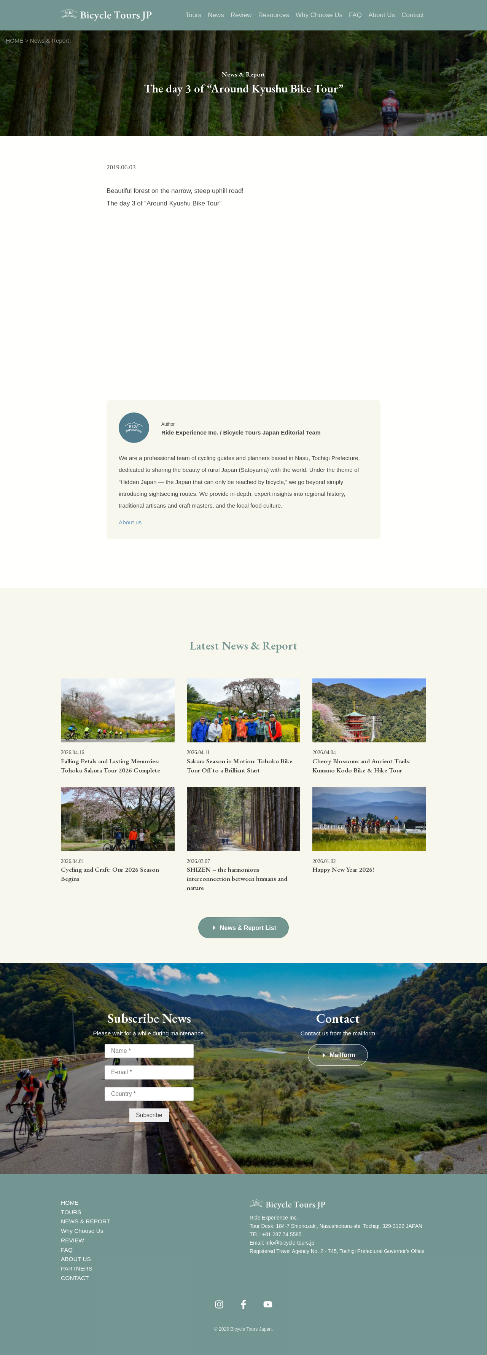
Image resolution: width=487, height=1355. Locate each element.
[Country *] (149, 1093)
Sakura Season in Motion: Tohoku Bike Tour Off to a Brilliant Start (240, 765)
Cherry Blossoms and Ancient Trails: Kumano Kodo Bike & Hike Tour (361, 765)
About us (130, 522)
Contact (412, 15)
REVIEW (72, 1238)
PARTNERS (76, 1266)
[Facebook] (243, 1302)
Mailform (342, 1054)
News (217, 15)
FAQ (355, 15)
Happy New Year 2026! (343, 869)
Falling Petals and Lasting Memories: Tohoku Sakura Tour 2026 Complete (110, 765)
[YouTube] (268, 1302)
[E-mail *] (149, 1072)
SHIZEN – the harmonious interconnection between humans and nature (237, 878)
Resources (274, 15)
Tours (194, 15)
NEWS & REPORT (85, 1220)
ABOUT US (76, 1257)
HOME (69, 1201)
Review (242, 15)
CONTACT (75, 1275)
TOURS (71, 1210)
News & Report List (248, 927)
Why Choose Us (319, 15)
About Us (382, 15)
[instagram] (219, 1302)
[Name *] (149, 1051)
